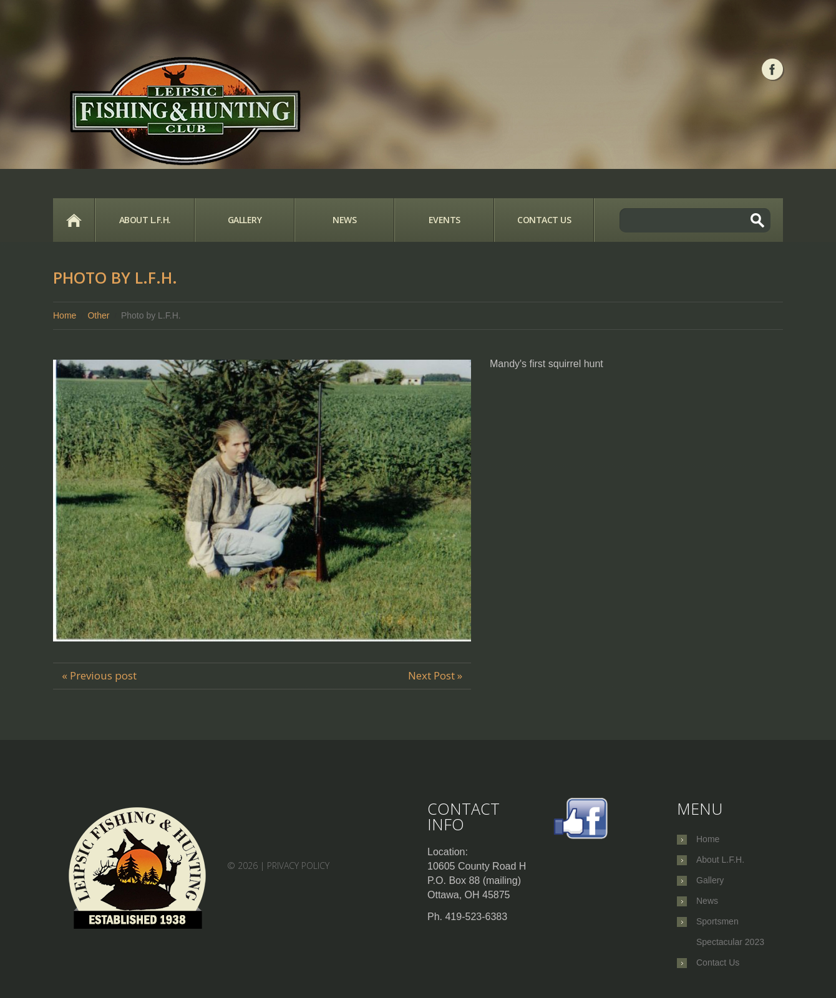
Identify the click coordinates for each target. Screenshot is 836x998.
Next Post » (435, 675)
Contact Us (544, 220)
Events (444, 220)
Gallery (245, 220)
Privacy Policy (298, 865)
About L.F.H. (145, 220)
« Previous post (99, 675)
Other (98, 315)
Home (73, 220)
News (344, 220)
